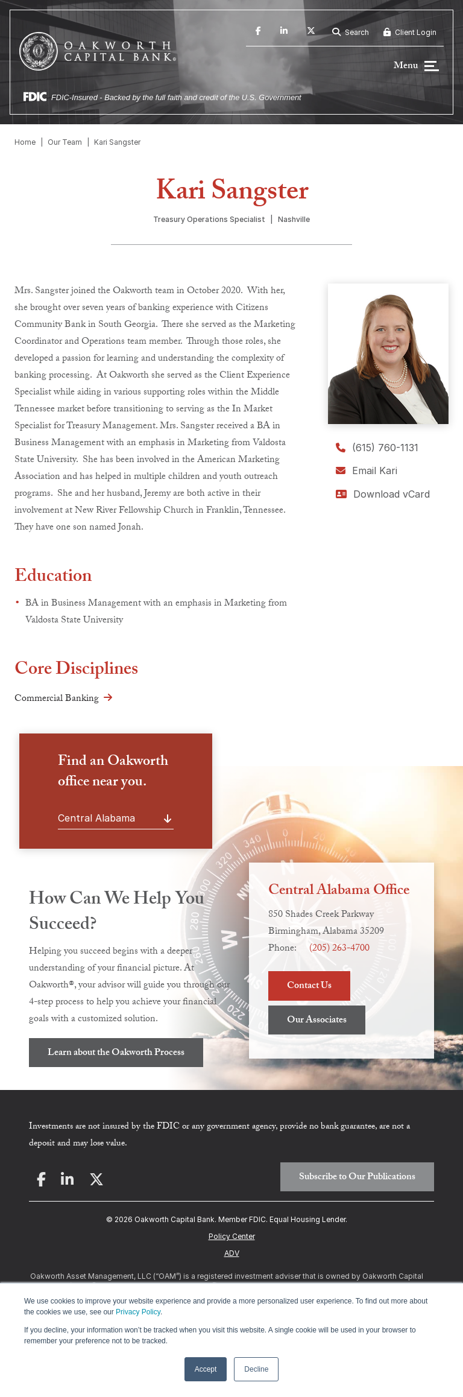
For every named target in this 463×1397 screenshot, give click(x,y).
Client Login (409, 32)
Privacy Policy (138, 1312)
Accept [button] (206, 1369)
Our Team (65, 142)
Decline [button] (256, 1369)
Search (350, 32)
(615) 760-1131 (377, 448)
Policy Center (232, 1236)
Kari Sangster (117, 142)
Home (25, 142)
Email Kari (366, 470)
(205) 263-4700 (339, 949)
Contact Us (309, 986)
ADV (231, 1253)
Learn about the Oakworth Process (116, 1053)
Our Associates (317, 1021)
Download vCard (383, 494)
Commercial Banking (56, 699)
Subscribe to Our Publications (357, 1178)
